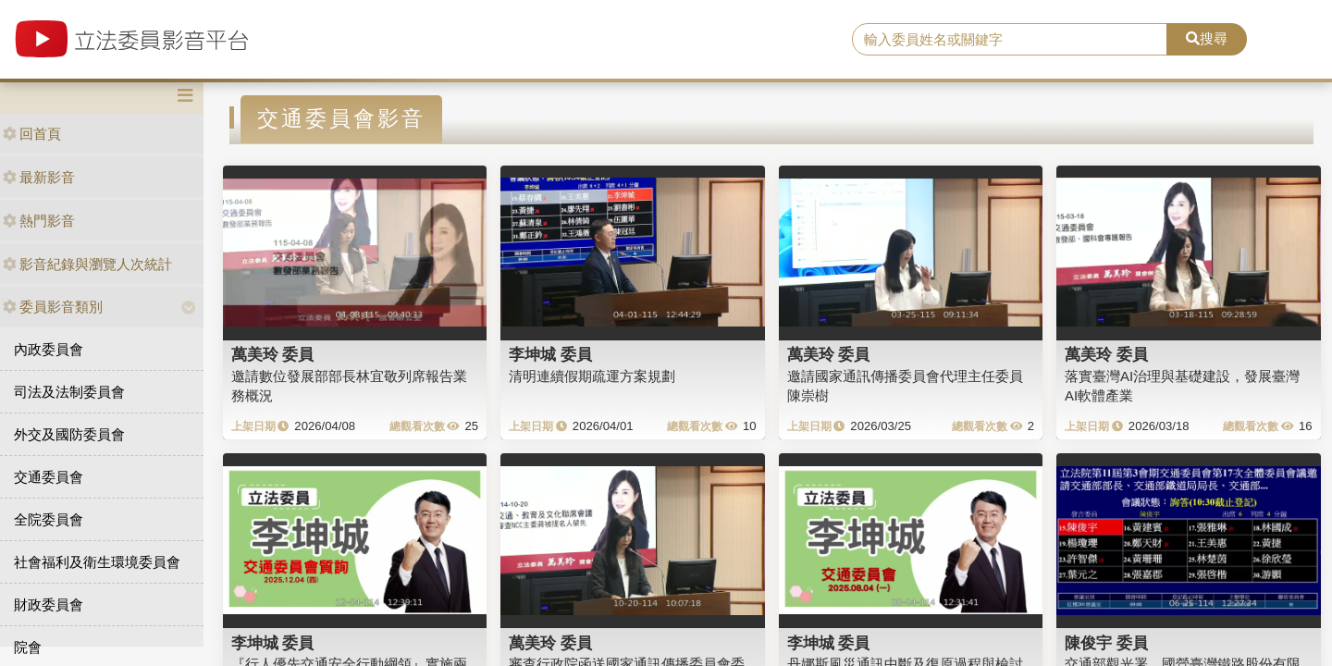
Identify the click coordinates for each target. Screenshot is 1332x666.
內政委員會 (48, 349)
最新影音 (39, 177)
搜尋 (1206, 38)
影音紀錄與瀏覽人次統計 (87, 264)
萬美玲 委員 (272, 354)
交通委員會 (48, 477)
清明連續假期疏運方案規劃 (592, 376)
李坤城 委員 (550, 354)
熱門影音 (39, 220)
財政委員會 (48, 604)
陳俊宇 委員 (1106, 643)
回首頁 (32, 134)
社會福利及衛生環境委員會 (97, 562)
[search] (1009, 39)
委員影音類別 (53, 306)
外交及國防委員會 (69, 434)
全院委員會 (48, 519)
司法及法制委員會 (69, 392)
